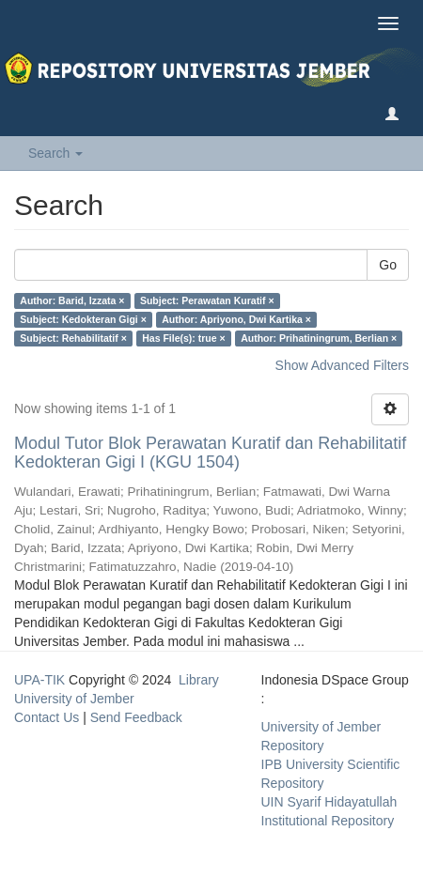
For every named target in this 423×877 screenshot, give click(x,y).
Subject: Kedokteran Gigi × (83, 319)
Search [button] (55, 153)
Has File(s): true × (183, 338)
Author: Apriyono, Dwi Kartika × (236, 319)
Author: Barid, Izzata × (72, 300)
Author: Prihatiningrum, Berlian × (319, 338)
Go (388, 264)
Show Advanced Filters (342, 365)
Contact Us (46, 717)
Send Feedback (136, 717)
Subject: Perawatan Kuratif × (207, 300)
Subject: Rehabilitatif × (73, 338)
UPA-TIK (39, 679)
